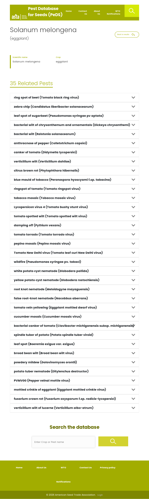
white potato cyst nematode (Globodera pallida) (51, 271)
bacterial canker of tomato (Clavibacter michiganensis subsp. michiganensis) (74, 326)
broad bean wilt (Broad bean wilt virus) (44, 353)
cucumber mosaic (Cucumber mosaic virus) (47, 317)
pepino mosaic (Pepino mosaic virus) (42, 244)
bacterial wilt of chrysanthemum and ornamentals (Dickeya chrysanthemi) (72, 125)
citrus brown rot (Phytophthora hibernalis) (46, 171)
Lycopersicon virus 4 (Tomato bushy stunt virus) (51, 207)
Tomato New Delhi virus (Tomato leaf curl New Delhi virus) (58, 253)
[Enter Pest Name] (63, 442)
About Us (97, 12)
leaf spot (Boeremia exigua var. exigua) (44, 344)
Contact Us (82, 12)
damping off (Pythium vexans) (37, 225)
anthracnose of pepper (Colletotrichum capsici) (50, 143)
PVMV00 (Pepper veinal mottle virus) (42, 381)
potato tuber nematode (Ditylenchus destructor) (51, 371)
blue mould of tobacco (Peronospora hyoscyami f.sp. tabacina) (62, 180)
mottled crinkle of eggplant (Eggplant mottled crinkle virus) (60, 390)
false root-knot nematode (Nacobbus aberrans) (51, 298)
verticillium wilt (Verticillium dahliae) (42, 161)
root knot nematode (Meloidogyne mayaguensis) (52, 289)
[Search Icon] (132, 11)
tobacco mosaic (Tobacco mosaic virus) (45, 198)
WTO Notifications (113, 12)
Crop (58, 57)
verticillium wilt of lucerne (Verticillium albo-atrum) (53, 408)
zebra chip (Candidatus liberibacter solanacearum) (54, 107)
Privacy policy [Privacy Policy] (107, 467)
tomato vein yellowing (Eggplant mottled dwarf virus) (55, 307)
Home (69, 11)
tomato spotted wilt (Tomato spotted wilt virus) (50, 216)
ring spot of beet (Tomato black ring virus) (46, 97)
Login (100, 494)
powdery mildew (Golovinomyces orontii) (45, 362)
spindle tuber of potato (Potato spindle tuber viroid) (53, 335)
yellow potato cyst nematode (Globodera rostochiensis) (56, 280)
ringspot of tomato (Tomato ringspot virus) (47, 189)
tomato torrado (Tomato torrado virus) (44, 234)
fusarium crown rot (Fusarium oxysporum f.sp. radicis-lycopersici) (65, 399)
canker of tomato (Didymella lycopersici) (45, 152)
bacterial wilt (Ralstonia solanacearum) (45, 134)
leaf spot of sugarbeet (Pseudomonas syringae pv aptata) (59, 116)
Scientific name (20, 57)
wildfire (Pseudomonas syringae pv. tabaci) (47, 262)
